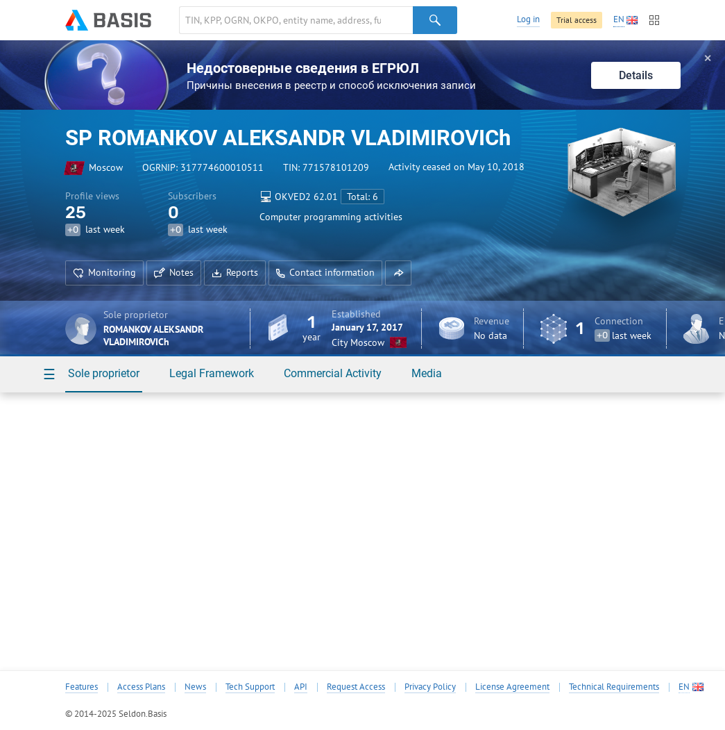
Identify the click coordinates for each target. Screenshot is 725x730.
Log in (528, 19)
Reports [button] (235, 272)
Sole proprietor (103, 373)
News (195, 686)
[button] (398, 272)
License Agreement (512, 686)
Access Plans (141, 686)
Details (636, 75)
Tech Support (250, 686)
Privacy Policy (430, 686)
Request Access (356, 686)
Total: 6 (362, 196)
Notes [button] (174, 272)
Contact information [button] (325, 272)
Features (81, 686)
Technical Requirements (614, 686)
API (300, 686)
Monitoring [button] (104, 272)
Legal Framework (211, 373)
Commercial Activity (333, 373)
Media (426, 373)
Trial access (576, 20)
